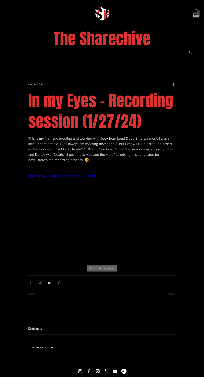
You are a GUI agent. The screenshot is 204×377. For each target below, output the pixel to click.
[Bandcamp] (124, 371)
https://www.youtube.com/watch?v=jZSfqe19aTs (61, 175)
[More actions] (173, 84)
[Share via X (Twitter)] (40, 282)
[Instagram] (80, 371)
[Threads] (97, 371)
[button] (197, 13)
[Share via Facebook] (30, 282)
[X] (106, 371)
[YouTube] (115, 371)
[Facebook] (88, 371)
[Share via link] (59, 282)
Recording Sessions (102, 268)
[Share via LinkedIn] (50, 282)
